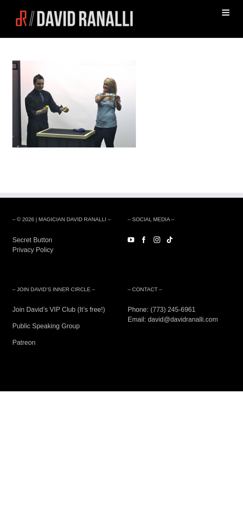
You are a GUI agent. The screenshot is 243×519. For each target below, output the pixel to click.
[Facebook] (143, 239)
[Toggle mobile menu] (226, 12)
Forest (21, 259)
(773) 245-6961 (172, 309)
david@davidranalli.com (183, 319)
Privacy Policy (33, 249)
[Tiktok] (169, 239)
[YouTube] (131, 239)
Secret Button (32, 239)
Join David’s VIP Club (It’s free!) (58, 309)
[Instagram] (157, 239)
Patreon (23, 342)
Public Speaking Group (46, 326)
